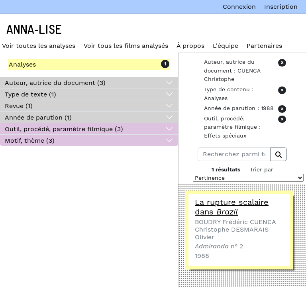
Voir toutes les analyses (38, 45)
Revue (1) (19, 106)
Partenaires (264, 45)
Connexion (239, 6)
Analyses (22, 64)
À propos (190, 45)
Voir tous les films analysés (126, 45)
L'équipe (225, 45)
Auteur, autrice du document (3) (55, 82)
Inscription (281, 6)
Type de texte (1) (30, 94)
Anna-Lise (34, 30)
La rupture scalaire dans (232, 206)
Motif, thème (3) (30, 140)
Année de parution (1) (38, 117)
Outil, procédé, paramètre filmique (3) (64, 129)
